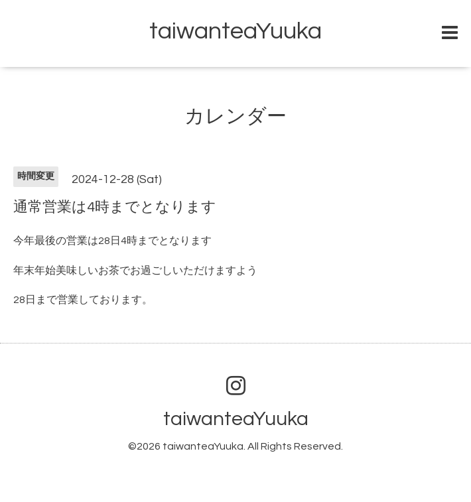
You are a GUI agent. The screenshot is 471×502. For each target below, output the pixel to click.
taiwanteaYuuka (235, 31)
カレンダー (235, 116)
